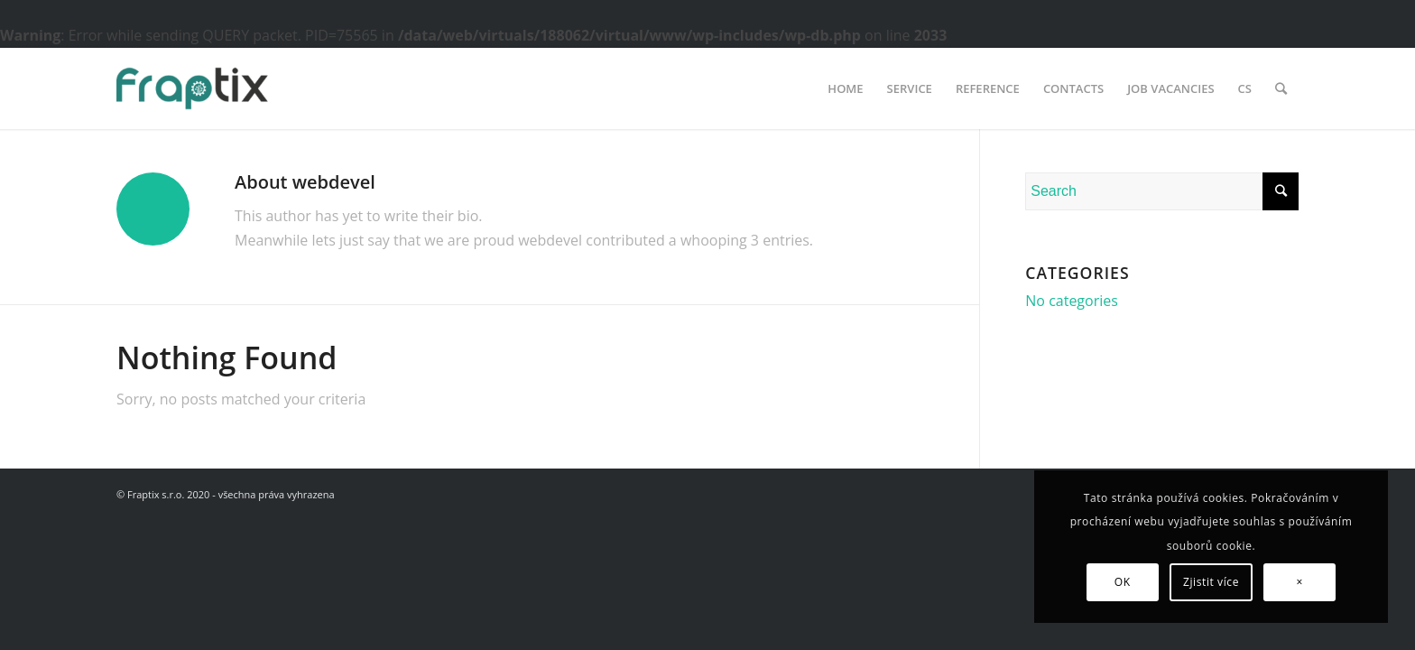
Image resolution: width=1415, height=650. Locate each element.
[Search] (1281, 88)
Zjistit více (1211, 582)
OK (1122, 582)
